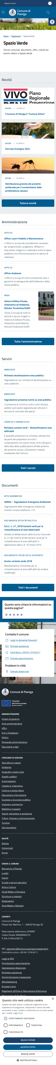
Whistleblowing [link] (9, 982)
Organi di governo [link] (10, 719)
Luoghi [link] (5, 873)
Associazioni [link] (8, 901)
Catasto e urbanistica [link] (17, 421)
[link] (52, 22)
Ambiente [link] (9, 369)
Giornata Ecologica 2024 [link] (17, 149)
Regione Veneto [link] (10, 3)
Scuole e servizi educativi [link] (14, 882)
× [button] (53, 999)
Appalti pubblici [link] (9, 776)
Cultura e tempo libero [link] (13, 790)
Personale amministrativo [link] (14, 742)
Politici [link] (5, 737)
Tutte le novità (28, 203)
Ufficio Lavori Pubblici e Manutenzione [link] (23, 238)
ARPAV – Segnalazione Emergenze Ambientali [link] (27, 502)
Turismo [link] (6, 823)
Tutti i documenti (28, 587)
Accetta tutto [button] (28, 1047)
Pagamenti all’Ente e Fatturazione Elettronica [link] (24, 991)
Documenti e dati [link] (10, 746)
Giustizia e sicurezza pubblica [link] (16, 799)
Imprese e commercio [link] (12, 804)
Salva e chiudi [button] (28, 1040)
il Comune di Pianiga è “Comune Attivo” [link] (25, 114)
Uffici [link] (4, 728)
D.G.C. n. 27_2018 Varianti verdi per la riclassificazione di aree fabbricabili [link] (23, 527)
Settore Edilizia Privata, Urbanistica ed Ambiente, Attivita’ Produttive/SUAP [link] (17, 304)
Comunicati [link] (7, 848)
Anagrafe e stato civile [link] (13, 772)
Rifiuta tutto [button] (28, 1054)
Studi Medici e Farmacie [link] (13, 892)
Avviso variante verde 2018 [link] (18, 561)
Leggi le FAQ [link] (8, 958)
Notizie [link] (8, 108)
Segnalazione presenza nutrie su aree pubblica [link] (27, 399)
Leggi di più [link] (18, 1013)
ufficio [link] (8, 232)
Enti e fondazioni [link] (10, 733)
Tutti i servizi (28, 468)
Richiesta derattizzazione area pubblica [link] (24, 375)
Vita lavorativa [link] (9, 827)
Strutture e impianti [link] (12, 896)
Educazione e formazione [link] (14, 795)
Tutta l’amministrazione (28, 341)
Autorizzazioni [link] (9, 781)
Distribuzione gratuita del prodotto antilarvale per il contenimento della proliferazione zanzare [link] (23, 187)
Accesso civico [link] (9, 986)
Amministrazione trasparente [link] (16, 977)
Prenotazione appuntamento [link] (16, 963)
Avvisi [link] (5, 852)
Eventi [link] (5, 878)
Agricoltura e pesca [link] (11, 762)
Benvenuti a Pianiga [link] (12, 868)
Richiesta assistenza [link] (12, 972)
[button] (28, 1060)
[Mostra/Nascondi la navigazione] (3, 12)
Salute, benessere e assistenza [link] (17, 813)
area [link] (7, 295)
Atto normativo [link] (13, 496)
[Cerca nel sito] (48, 12)
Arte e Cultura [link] (9, 887)
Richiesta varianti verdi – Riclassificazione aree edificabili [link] (28, 429)
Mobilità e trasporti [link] (11, 809)
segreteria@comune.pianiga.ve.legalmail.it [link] (27, 949)
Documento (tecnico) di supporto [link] (23, 555)
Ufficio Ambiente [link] (12, 273)
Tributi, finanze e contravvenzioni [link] (18, 818)
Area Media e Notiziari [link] (13, 905)
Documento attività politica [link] (20, 520)
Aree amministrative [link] (12, 723)
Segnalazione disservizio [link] (14, 968)
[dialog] (28, 1030)
